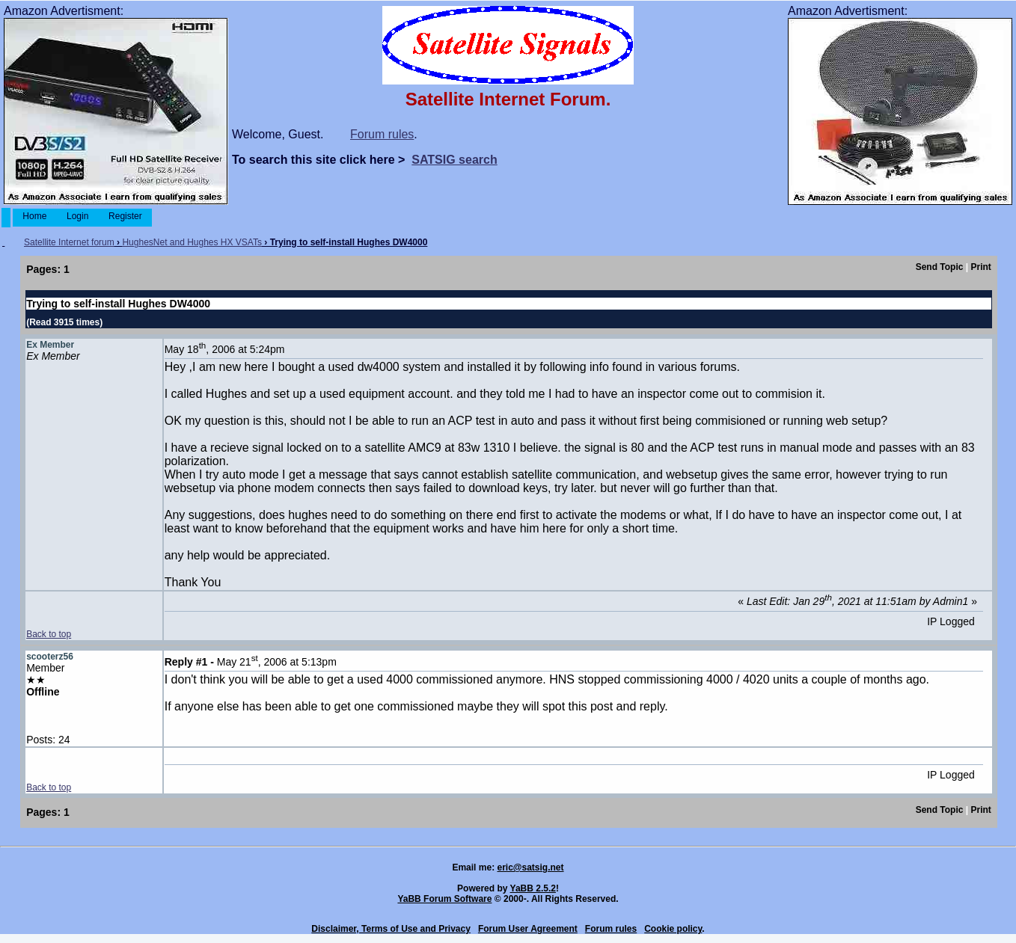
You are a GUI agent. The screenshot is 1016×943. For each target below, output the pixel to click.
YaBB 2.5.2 (533, 888)
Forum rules (382, 134)
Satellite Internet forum (69, 242)
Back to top (48, 634)
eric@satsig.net (530, 867)
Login (78, 216)
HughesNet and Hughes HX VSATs (192, 242)
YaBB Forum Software (444, 899)
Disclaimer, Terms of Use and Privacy (391, 929)
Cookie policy (673, 929)
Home (35, 216)
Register (125, 216)
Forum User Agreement (528, 929)
